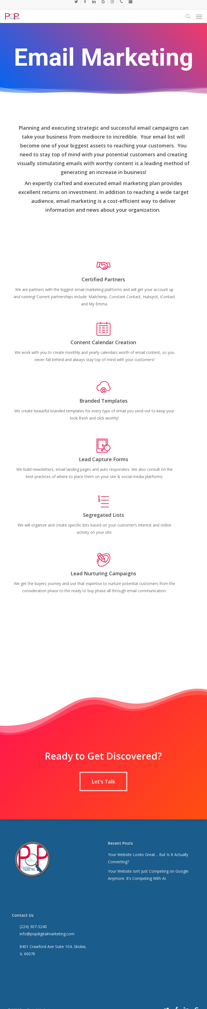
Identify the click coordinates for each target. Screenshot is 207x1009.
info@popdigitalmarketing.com (47, 933)
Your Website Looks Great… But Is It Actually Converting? (148, 858)
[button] (199, 16)
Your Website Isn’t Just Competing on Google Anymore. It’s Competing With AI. (148, 874)
